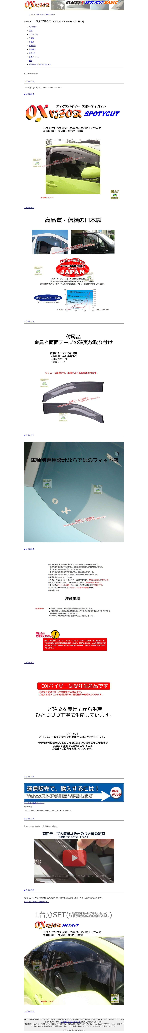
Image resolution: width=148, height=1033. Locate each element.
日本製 (31, 38)
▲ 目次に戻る (29, 82)
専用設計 (32, 46)
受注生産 (32, 53)
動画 (30, 61)
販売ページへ (34, 57)
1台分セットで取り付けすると (40, 64)
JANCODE (32, 27)
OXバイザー (33, 34)
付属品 (31, 42)
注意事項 (32, 49)
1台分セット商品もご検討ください (36, 902)
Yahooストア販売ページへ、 (74, 802)
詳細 (30, 31)
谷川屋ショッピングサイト (70, 1022)
